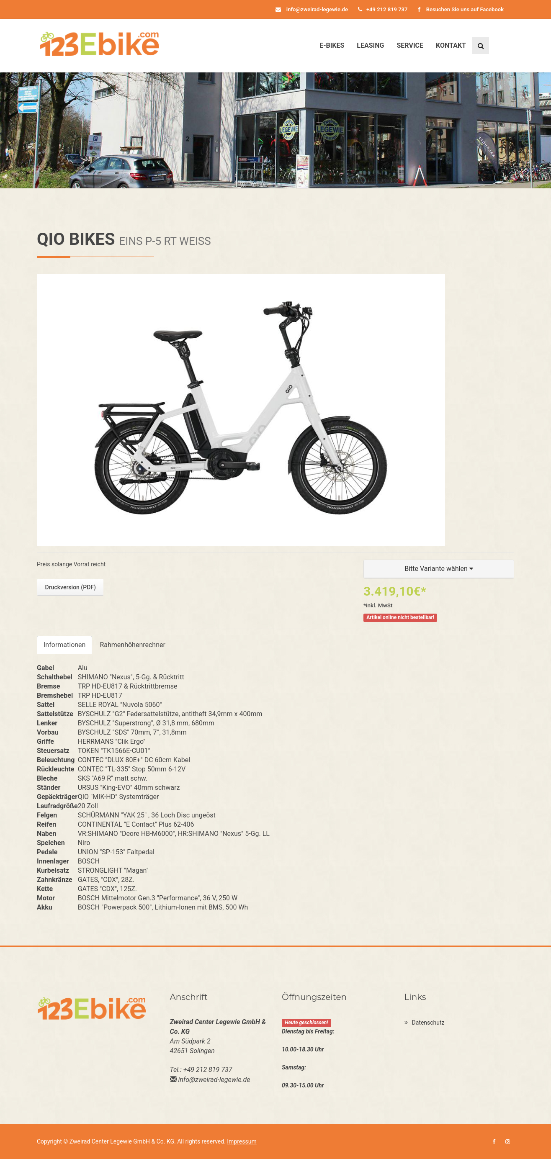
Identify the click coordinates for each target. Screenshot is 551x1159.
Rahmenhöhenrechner (132, 645)
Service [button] (410, 45)
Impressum (241, 1141)
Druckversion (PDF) (70, 587)
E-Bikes (331, 45)
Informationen (64, 645)
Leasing (370, 45)
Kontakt (451, 45)
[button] (439, 569)
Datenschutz (424, 1022)
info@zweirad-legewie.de (312, 9)
